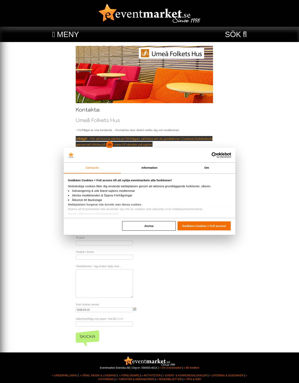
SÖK (233, 34)
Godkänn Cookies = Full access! (204, 226)
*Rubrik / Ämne (90, 251)
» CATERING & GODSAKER (226, 375)
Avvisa (149, 226)
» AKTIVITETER (151, 375)
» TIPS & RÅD (192, 379)
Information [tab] (149, 167)
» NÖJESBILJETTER (169, 379)
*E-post (85, 237)
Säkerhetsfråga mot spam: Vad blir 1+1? (105, 318)
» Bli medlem (191, 367)
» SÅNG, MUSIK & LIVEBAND (98, 375)
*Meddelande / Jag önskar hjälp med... (103, 266)
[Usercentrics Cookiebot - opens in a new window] (214, 155)
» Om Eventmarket (170, 367)
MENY (68, 34)
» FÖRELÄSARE (129, 375)
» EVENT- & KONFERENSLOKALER (185, 375)
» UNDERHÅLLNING (64, 375)
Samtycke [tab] (92, 167)
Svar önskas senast (92, 304)
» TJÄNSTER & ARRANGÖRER (135, 379)
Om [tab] (206, 167)
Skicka (92, 336)
